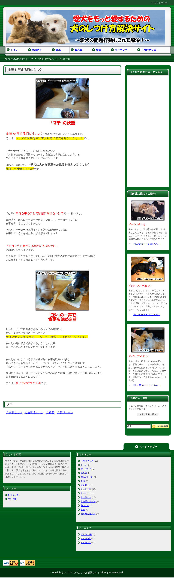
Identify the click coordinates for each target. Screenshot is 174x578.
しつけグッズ (87, 461)
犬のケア (85, 493)
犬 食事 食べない (34, 412)
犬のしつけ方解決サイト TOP (19, 58)
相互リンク (13, 495)
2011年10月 (86, 534)
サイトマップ (160, 3)
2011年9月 (86, 538)
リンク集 (12, 499)
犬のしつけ (86, 489)
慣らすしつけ (87, 477)
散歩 (83, 481)
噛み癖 (84, 473)
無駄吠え (85, 485)
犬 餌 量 (50, 412)
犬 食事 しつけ (14, 412)
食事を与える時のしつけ (25, 69)
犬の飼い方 (86, 497)
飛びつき (85, 505)
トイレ (84, 465)
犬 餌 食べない (65, 412)
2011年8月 (86, 542)
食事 (83, 509)
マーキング (86, 469)
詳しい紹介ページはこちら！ (146, 244)
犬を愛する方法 (88, 501)
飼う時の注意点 (88, 513)
